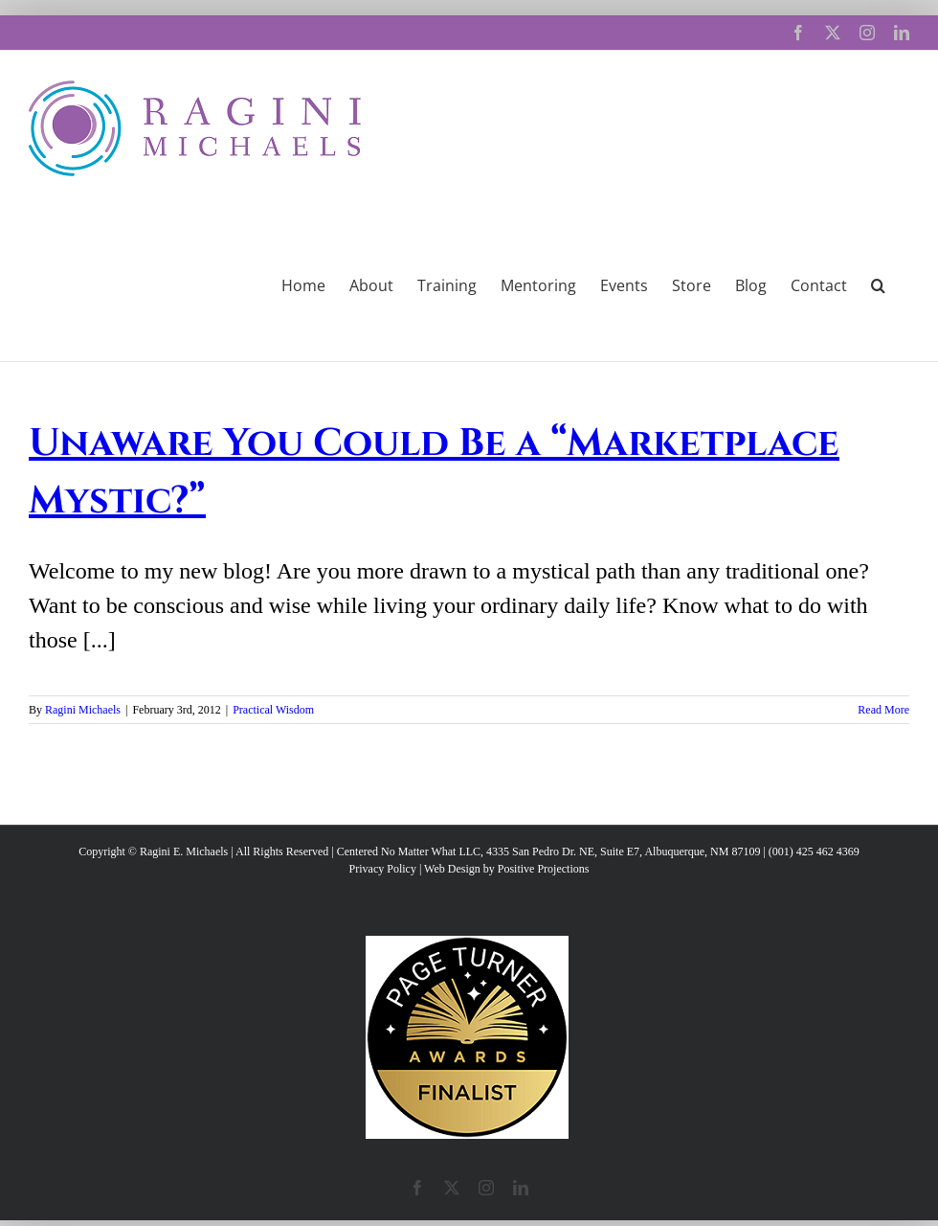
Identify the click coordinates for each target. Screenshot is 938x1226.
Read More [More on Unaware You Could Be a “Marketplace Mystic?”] (883, 709)
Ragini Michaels (83, 709)
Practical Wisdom (273, 709)
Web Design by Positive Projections (506, 868)
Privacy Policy (382, 868)
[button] (878, 283)
